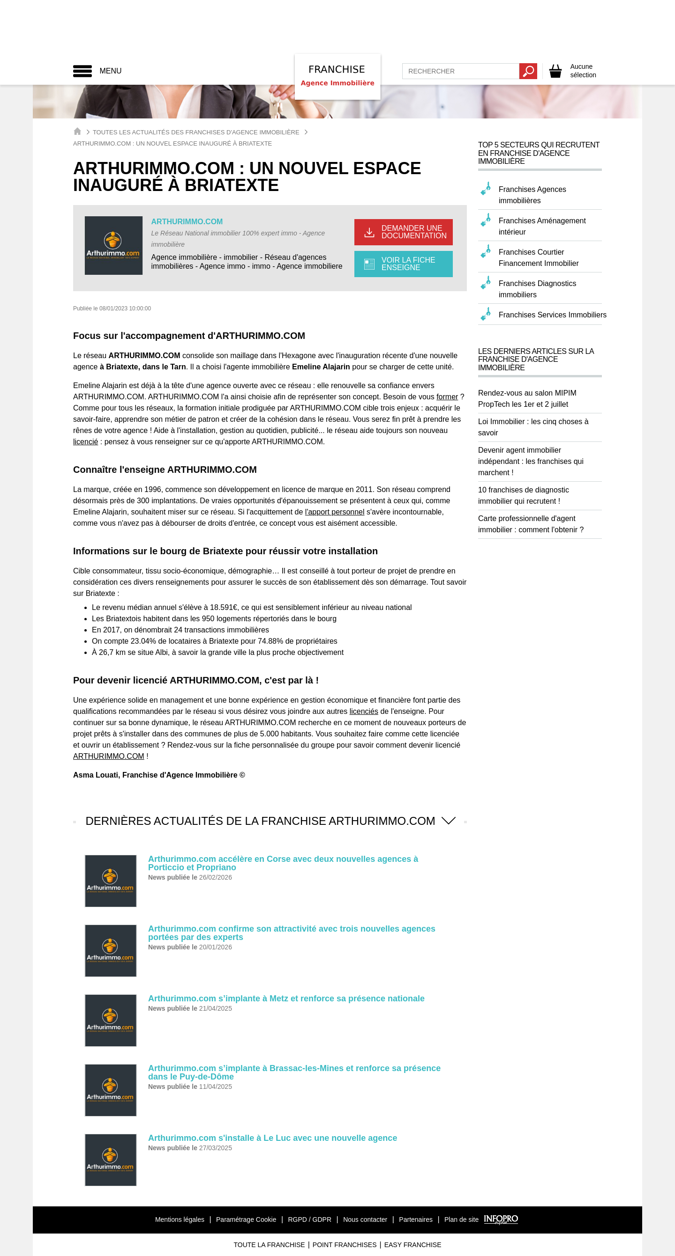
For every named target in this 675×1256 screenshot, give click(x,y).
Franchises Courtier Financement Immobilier (539, 257)
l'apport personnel (335, 512)
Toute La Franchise (269, 1245)
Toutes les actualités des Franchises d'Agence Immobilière (196, 132)
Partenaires (416, 1219)
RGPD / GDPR (309, 1219)
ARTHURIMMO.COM (187, 222)
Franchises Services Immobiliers (553, 315)
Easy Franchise (413, 1245)
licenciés (364, 711)
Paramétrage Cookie (246, 1219)
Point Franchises (345, 1245)
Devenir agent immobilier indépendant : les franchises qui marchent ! (531, 461)
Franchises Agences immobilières (532, 195)
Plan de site (461, 1219)
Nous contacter (365, 1219)
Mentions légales (179, 1219)
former (447, 397)
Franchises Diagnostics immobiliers (537, 289)
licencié (85, 442)
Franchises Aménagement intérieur (542, 226)
